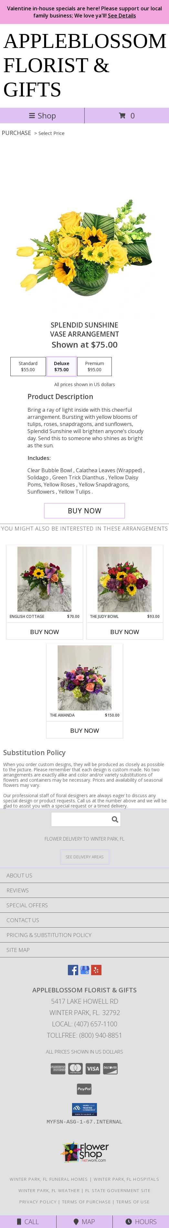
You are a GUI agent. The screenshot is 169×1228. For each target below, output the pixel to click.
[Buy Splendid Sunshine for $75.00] (84, 511)
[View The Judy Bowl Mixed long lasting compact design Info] (125, 579)
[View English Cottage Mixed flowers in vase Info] (44, 579)
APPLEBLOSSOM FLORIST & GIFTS (85, 65)
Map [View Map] (84, 1221)
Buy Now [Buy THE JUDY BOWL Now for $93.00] (124, 632)
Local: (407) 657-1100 (84, 1024)
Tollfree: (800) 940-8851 (84, 1035)
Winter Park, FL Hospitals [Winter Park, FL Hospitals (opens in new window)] (127, 1179)
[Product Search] (86, 819)
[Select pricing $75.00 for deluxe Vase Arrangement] (61, 366)
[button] (84, 1109)
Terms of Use (133, 1202)
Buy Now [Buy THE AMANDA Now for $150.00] (84, 730)
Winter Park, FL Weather (49, 1190)
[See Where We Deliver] (84, 857)
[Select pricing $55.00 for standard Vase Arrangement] (28, 366)
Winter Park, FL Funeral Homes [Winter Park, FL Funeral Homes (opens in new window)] (49, 1179)
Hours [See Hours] (141, 1221)
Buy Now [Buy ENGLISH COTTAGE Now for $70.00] (44, 632)
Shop (42, 115)
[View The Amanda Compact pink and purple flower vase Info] (84, 678)
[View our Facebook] (73, 973)
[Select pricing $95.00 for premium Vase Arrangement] (94, 366)
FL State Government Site (118, 1190)
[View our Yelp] (96, 973)
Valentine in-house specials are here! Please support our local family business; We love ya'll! (84, 12)
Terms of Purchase (86, 1202)
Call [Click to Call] (28, 1221)
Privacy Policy (38, 1202)
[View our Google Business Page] (84, 973)
